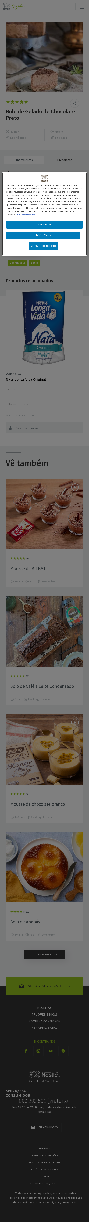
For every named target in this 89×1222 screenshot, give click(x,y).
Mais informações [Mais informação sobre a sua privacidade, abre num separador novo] (26, 214)
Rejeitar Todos (43, 235)
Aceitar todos (44, 224)
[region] (44, 214)
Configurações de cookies (43, 246)
